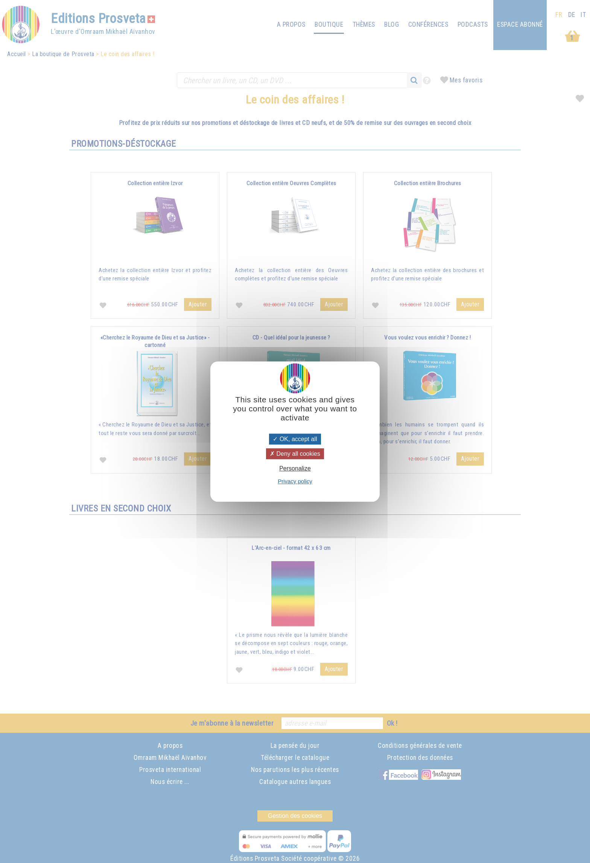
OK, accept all (295, 439)
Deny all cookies (295, 454)
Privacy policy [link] (295, 481)
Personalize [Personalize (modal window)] (295, 468)
